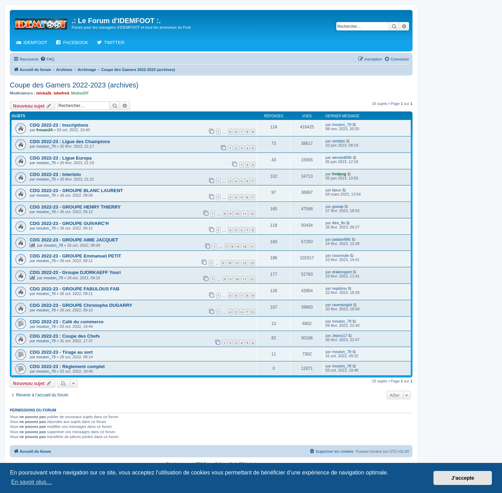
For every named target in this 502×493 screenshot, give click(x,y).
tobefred (61, 93)
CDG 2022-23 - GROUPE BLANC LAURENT (76, 190)
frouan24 (44, 130)
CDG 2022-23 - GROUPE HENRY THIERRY (75, 207)
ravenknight (342, 305)
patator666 (341, 239)
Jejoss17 (339, 335)
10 (237, 213)
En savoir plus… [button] (31, 482)
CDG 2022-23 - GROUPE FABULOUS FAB (74, 288)
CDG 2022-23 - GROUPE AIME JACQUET (74, 239)
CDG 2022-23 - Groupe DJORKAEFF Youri (75, 272)
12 (252, 213)
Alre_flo (338, 223)
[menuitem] (47, 59)
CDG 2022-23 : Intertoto (55, 174)
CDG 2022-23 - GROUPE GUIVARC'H (69, 223)
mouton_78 (341, 124)
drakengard (342, 272)
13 (252, 263)
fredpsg (339, 174)
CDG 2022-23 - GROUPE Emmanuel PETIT (75, 256)
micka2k (43, 93)
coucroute (340, 255)
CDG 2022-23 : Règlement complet (67, 366)
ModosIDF (80, 93)
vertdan (338, 141)
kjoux (336, 190)
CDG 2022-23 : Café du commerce (66, 321)
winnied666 (342, 157)
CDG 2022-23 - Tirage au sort (61, 352)
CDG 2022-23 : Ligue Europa (61, 158)
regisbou (339, 288)
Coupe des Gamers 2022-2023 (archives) (74, 85)
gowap (337, 206)
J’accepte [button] (462, 478)
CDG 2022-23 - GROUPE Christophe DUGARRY (81, 305)
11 (244, 213)
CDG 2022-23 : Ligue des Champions (70, 141)
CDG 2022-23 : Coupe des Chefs (65, 336)
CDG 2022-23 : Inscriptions (59, 125)
